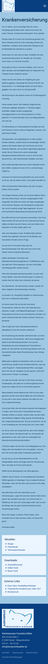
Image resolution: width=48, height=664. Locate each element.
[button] (45, 6)
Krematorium (11, 592)
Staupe (8, 544)
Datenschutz (32, 652)
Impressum (17, 652)
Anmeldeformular (13, 564)
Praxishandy (11, 547)
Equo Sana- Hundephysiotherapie (20, 585)
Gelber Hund (11, 568)
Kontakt (6, 652)
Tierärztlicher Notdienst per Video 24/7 (22, 589)
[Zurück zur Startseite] (8, 6)
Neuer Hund (11, 571)
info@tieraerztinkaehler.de (14, 646)
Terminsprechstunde (14, 550)
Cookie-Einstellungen (12, 657)
